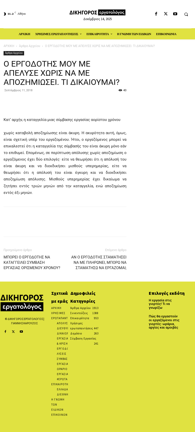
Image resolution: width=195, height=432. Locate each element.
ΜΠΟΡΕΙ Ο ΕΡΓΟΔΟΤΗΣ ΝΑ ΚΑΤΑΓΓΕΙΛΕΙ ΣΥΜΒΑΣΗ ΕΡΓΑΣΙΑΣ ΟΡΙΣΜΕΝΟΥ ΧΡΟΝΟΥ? (32, 262)
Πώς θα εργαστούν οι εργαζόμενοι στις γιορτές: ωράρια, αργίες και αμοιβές (163, 317)
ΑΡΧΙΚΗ (9, 46)
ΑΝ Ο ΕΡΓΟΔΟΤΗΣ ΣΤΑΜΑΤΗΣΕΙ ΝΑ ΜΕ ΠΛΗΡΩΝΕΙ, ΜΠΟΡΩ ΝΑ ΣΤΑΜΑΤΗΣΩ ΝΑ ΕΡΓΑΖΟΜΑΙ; (98, 262)
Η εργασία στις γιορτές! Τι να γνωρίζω (165, 302)
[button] (186, 14)
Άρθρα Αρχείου (29, 46)
